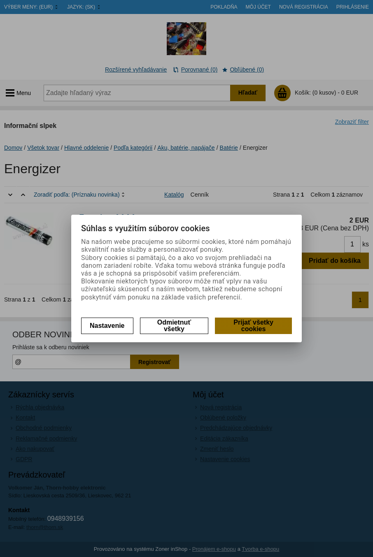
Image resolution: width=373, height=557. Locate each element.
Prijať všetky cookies (253, 325)
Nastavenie (107, 325)
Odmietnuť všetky (174, 325)
